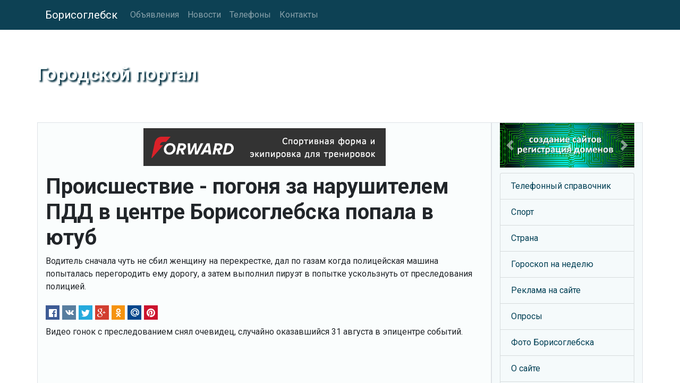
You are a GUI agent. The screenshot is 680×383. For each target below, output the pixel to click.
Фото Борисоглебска (552, 342)
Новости (204, 15)
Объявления (154, 15)
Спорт (522, 212)
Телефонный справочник (561, 186)
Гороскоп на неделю (552, 264)
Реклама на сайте (546, 290)
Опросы (526, 316)
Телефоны (250, 15)
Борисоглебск (81, 15)
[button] (510, 145)
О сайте (525, 368)
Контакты (298, 15)
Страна (524, 238)
